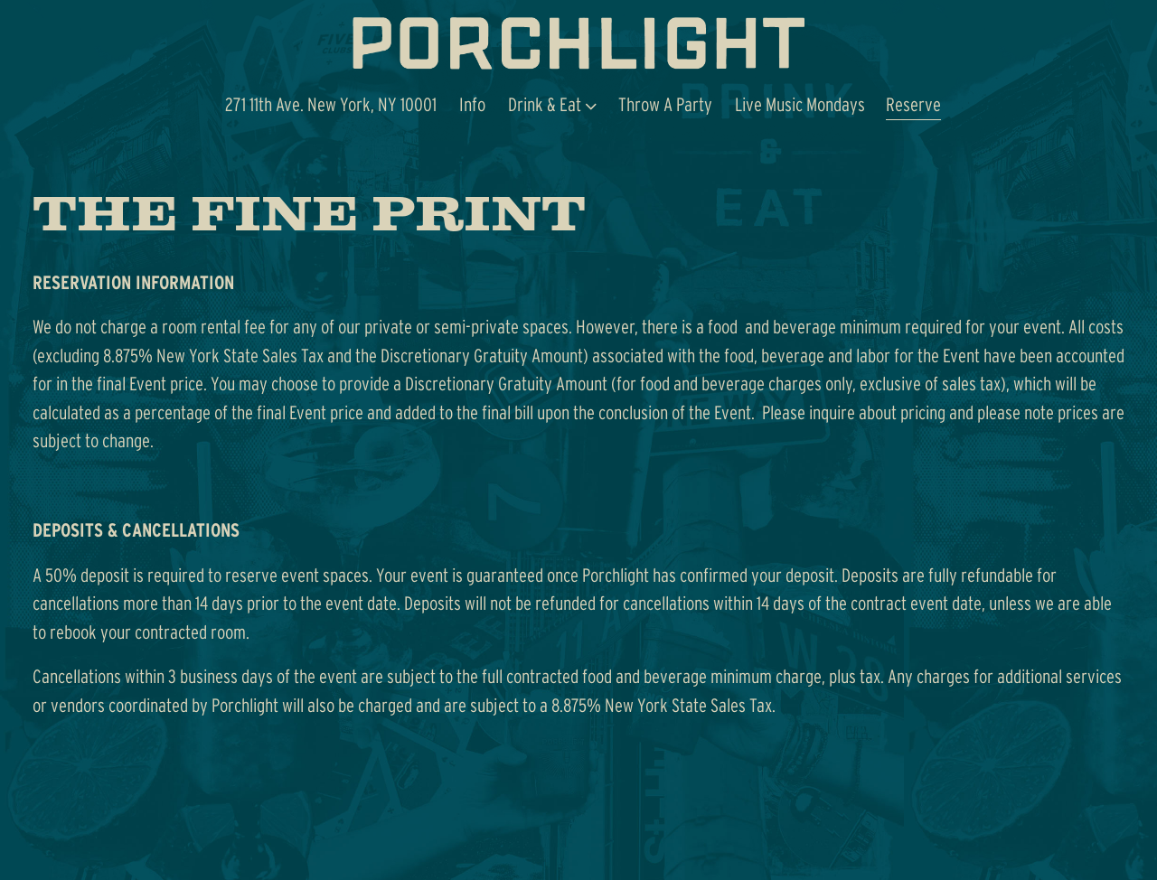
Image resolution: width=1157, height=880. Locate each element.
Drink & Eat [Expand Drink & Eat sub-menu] (552, 102)
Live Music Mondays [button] (800, 104)
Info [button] (472, 104)
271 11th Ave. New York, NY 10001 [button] (331, 104)
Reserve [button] (913, 104)
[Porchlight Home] (578, 43)
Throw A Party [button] (665, 104)
